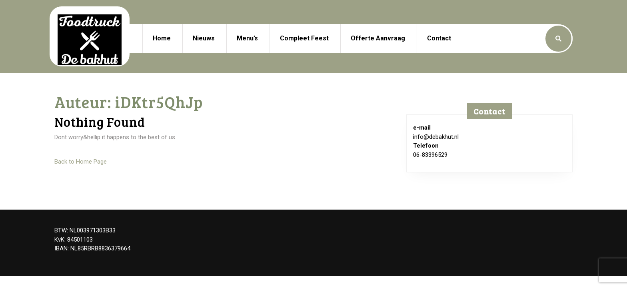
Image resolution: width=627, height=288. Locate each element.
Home (162, 38)
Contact (439, 38)
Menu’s (247, 38)
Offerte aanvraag (378, 38)
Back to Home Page (80, 161)
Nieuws (204, 38)
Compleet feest (304, 38)
